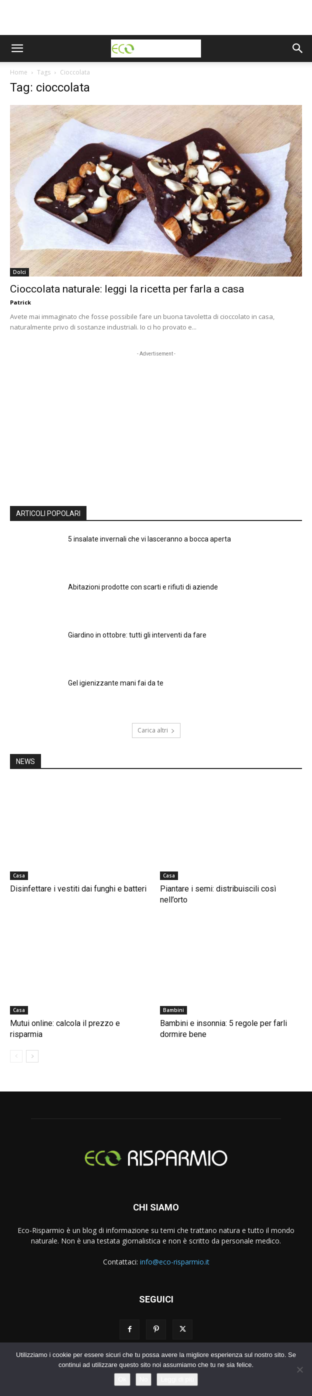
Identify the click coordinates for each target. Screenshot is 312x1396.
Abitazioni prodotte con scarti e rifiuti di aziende (143, 587)
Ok (122, 1379)
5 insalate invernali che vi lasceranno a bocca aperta (149, 539)
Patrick (20, 302)
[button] (17, 48)
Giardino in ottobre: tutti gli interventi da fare (137, 635)
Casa (19, 875)
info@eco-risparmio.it (175, 1261)
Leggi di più (177, 1379)
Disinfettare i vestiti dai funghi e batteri (78, 889)
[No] (299, 1369)
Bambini (173, 1010)
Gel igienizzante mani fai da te (116, 683)
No (144, 1379)
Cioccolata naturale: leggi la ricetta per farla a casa (127, 289)
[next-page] (32, 1056)
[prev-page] (16, 1056)
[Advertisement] (156, 17)
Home (19, 72)
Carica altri (156, 730)
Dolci (19, 272)
